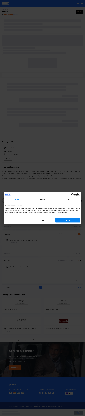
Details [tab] (42, 199)
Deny (42, 220)
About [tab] (68, 199)
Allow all (67, 220)
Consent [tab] (16, 199)
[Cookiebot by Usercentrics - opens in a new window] (72, 194)
